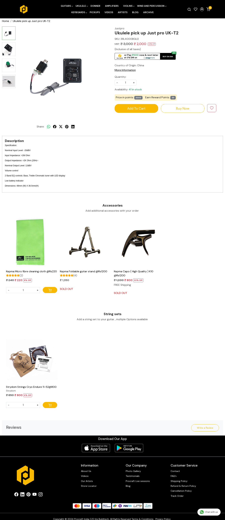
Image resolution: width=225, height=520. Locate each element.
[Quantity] (23, 290)
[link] (189, 9)
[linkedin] (73, 127)
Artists (122, 12)
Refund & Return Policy (183, 485)
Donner (95, 5)
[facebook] (55, 127)
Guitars (67, 5)
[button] (202, 9)
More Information (125, 70)
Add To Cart (136, 108)
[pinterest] (67, 127)
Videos (109, 12)
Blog (135, 12)
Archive (148, 12)
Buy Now (182, 108)
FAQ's (174, 476)
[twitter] (61, 127)
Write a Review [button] (205, 427)
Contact (175, 471)
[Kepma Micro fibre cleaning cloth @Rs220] (31, 242)
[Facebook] (16, 495)
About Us (86, 471)
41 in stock (135, 89)
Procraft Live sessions (138, 481)
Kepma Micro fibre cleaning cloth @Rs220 (31, 271)
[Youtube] (34, 495)
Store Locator (89, 485)
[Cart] (50, 290)
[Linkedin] (22, 495)
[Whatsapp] (49, 127)
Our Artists (87, 481)
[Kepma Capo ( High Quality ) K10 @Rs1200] (139, 242)
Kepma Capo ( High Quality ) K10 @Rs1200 (133, 273)
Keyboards (79, 12)
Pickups (95, 12)
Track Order (177, 495)
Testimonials (133, 476)
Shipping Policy (179, 481)
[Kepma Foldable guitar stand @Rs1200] (85, 242)
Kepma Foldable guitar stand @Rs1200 (83, 271)
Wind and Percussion (151, 5)
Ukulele (82, 5)
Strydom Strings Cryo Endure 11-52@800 (31, 387)
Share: (40, 126)
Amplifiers (111, 5)
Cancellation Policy (181, 490)
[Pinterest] (28, 495)
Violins (128, 5)
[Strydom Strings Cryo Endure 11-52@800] (31, 357)
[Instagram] (40, 495)
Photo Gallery (133, 471)
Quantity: (120, 77)
